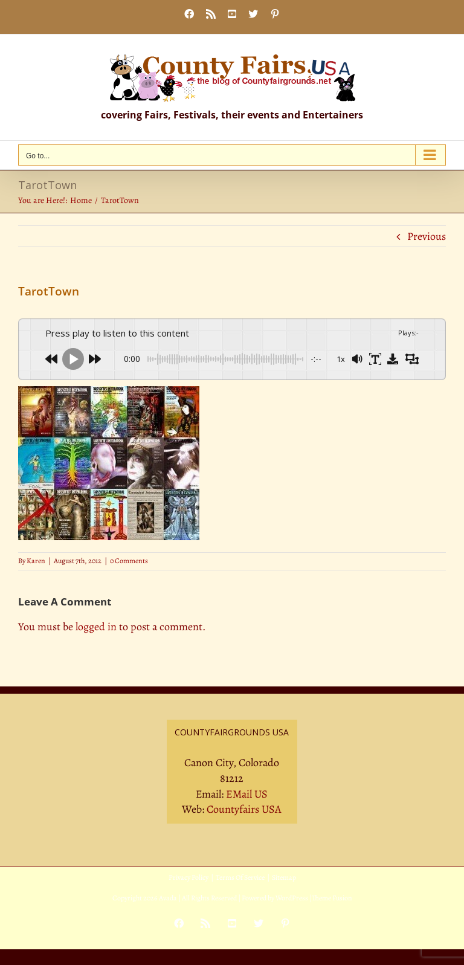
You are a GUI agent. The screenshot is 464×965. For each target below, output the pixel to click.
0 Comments (129, 561)
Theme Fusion (332, 898)
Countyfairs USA (244, 809)
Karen (36, 561)
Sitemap (284, 877)
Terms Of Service (240, 877)
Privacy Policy (188, 877)
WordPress (292, 898)
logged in (96, 626)
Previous (426, 236)
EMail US (247, 794)
